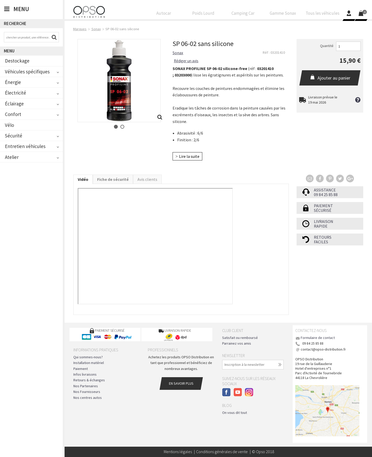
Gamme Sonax (283, 14)
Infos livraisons (85, 374)
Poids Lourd (203, 14)
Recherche (15, 23)
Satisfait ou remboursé (240, 337)
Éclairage (14, 103)
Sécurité (13, 136)
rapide (321, 226)
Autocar (164, 14)
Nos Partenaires (85, 386)
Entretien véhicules (25, 146)
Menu (9, 51)
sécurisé (322, 210)
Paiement (323, 205)
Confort (13, 114)
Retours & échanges (89, 380)
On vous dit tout (234, 412)
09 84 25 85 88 (326, 194)
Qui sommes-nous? (88, 357)
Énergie (13, 82)
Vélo (9, 125)
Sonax (178, 52)
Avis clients (147, 179)
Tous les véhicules (322, 14)
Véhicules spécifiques (27, 71)
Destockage (17, 61)
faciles (321, 241)
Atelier (12, 157)
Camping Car (243, 14)
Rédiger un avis (186, 60)
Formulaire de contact (318, 337)
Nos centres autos (87, 397)
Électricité (15, 93)
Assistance (325, 189)
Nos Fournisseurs (86, 391)
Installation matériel (88, 362)
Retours (322, 237)
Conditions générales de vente (222, 451)
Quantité (327, 45)
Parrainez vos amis (236, 343)
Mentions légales (178, 451)
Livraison (323, 221)
